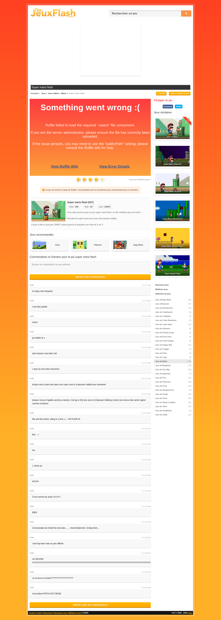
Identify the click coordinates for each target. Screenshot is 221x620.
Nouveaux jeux (60, 613)
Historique (47, 613)
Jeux (190, 613)
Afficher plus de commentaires (90, 604)
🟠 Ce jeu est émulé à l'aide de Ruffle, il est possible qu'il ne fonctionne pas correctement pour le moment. (90, 190)
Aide (39, 613)
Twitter (179, 106)
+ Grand (161, 93)
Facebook (168, 106)
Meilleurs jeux (75, 613)
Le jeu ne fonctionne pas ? (140, 180)
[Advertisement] (110, 50)
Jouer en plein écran (180, 93)
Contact (32, 613)
